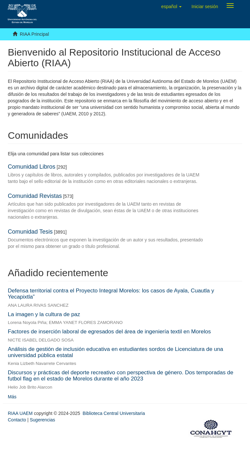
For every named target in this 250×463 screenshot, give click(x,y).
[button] (171, 6)
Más (12, 396)
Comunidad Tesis (30, 231)
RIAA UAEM (21, 413)
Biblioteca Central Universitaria (114, 413)
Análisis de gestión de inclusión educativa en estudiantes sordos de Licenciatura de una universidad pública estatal (115, 352)
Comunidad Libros (31, 166)
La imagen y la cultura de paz (44, 314)
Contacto (17, 419)
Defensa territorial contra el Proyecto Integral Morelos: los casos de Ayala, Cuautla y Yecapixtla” (111, 294)
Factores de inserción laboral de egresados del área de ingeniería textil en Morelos (109, 331)
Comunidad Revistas (35, 196)
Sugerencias (42, 419)
